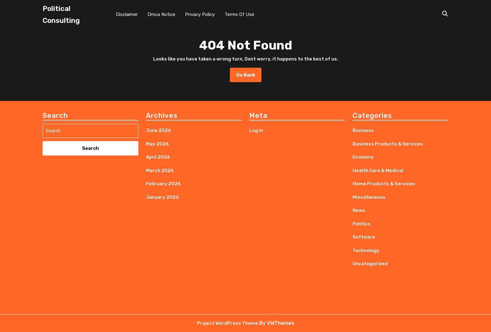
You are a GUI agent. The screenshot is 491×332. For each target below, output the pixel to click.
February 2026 (163, 184)
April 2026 (158, 157)
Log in (256, 130)
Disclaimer (127, 14)
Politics (361, 224)
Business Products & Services (388, 144)
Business (363, 130)
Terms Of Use (239, 14)
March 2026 (160, 170)
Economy (363, 157)
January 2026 (162, 197)
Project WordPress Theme (227, 323)
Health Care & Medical (378, 170)
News (359, 210)
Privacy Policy (200, 14)
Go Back (248, 76)
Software (364, 237)
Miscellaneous (369, 197)
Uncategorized (370, 263)
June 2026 (158, 130)
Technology (366, 250)
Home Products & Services (384, 184)
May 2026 (157, 144)
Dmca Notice (161, 14)
